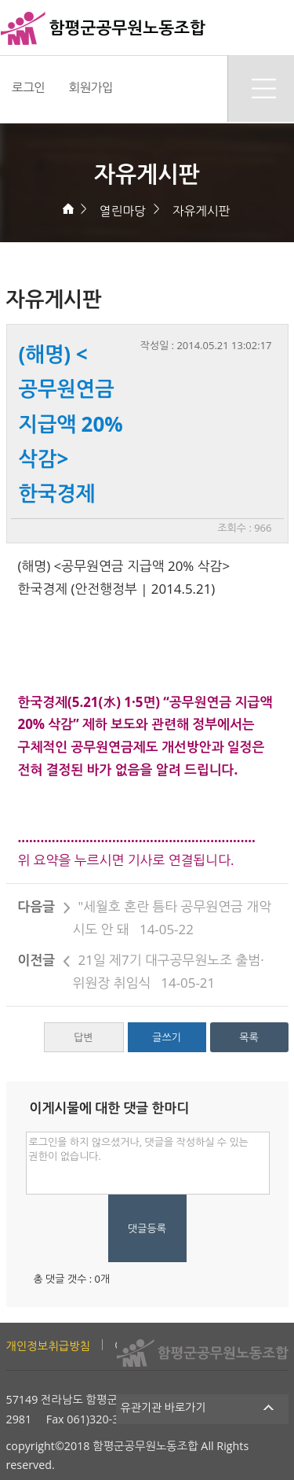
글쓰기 (166, 1037)
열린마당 (123, 210)
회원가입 (90, 87)
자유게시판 (201, 210)
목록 (248, 1037)
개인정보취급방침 (48, 1345)
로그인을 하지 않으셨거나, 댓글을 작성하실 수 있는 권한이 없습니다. (148, 1163)
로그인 (28, 87)
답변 (83, 1037)
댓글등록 (147, 1228)
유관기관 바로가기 (203, 1407)
